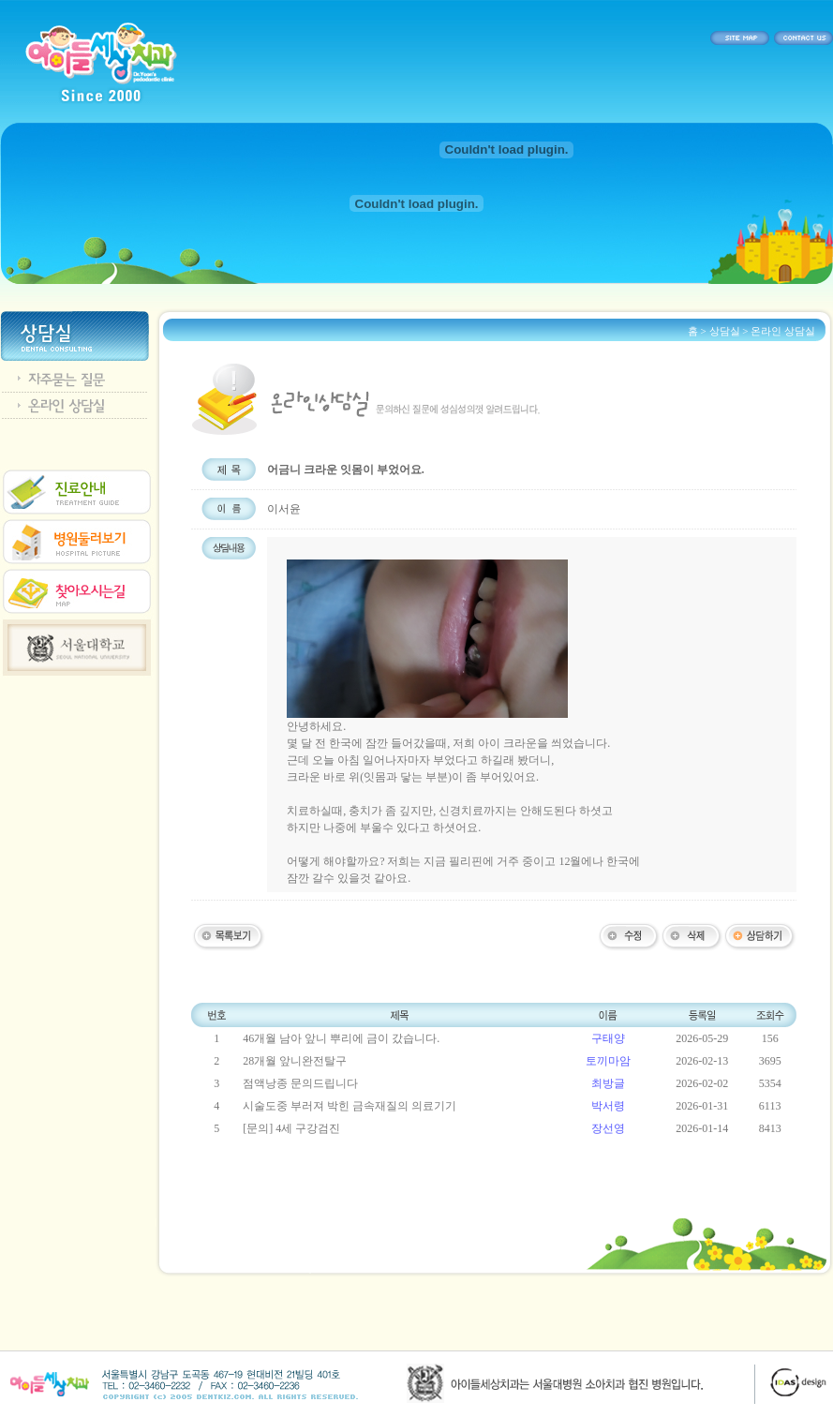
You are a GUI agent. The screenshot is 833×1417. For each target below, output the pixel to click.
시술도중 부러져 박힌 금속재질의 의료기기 (349, 1105)
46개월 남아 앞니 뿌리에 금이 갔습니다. (341, 1038)
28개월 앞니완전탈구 (295, 1060)
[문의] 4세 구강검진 (291, 1128)
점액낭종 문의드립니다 (300, 1083)
